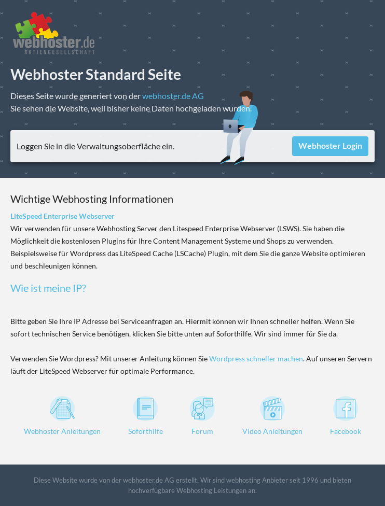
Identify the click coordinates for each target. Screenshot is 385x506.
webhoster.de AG (173, 96)
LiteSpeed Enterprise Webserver (62, 216)
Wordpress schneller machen (256, 358)
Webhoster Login (330, 145)
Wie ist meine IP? (48, 288)
